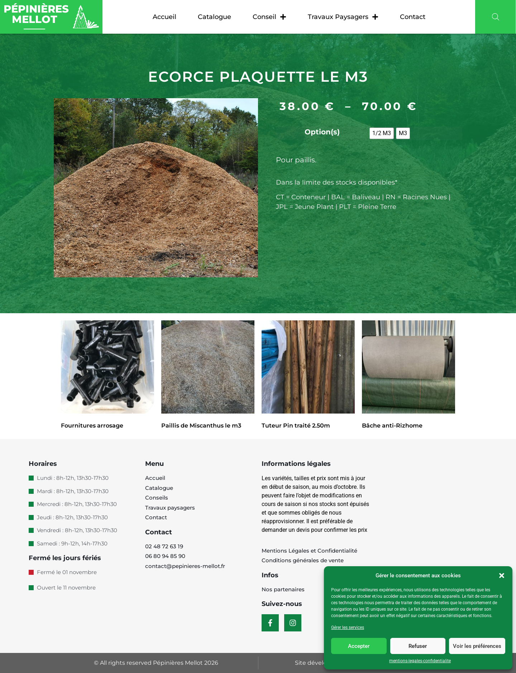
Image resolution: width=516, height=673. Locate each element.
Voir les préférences (477, 646)
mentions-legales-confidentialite (420, 660)
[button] (501, 575)
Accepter (358, 646)
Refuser (417, 646)
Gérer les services (347, 627)
